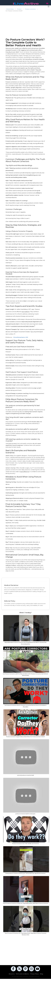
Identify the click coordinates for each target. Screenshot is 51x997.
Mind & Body (10, 9)
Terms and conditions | (23, 974)
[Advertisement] (25, 24)
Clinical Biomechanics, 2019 (20, 337)
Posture (19, 9)
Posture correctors (30, 9)
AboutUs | (12, 974)
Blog (41, 974)
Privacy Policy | (34, 974)
